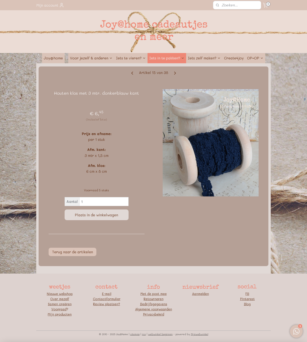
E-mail (106, 294)
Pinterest (247, 299)
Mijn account (50, 5)
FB (247, 294)
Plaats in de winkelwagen (96, 214)
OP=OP (255, 58)
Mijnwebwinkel (199, 334)
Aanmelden (200, 294)
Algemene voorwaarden (153, 309)
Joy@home (53, 58)
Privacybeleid (153, 314)
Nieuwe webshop (60, 294)
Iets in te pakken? (166, 58)
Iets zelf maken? (204, 58)
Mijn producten (60, 314)
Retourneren (154, 299)
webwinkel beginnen (160, 334)
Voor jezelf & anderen (91, 58)
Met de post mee (153, 294)
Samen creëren (60, 304)
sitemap (135, 334)
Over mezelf (59, 299)
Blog (247, 304)
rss (144, 334)
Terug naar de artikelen (72, 251)
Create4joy (234, 58)
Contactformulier (106, 299)
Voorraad (59, 309)
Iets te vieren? (131, 58)
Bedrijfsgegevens (153, 304)
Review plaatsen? (106, 304)
